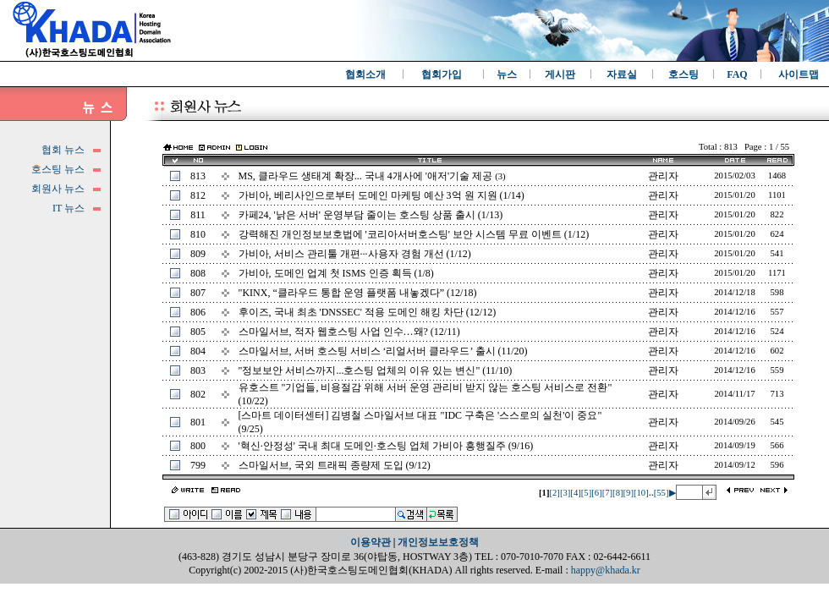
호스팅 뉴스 (58, 169)
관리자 (663, 176)
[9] (628, 492)
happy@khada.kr (605, 570)
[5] (586, 492)
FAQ (737, 74)
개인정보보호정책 (438, 542)
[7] (607, 492)
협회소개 (365, 74)
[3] (565, 492)
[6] (596, 492)
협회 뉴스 (63, 150)
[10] (641, 492)
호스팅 (683, 74)
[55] (661, 492)
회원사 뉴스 (58, 189)
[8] (617, 492)
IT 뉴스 (68, 208)
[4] (575, 492)
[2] (554, 492)
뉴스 (507, 74)
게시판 (560, 74)
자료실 (622, 74)
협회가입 (441, 74)
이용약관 (370, 542)
